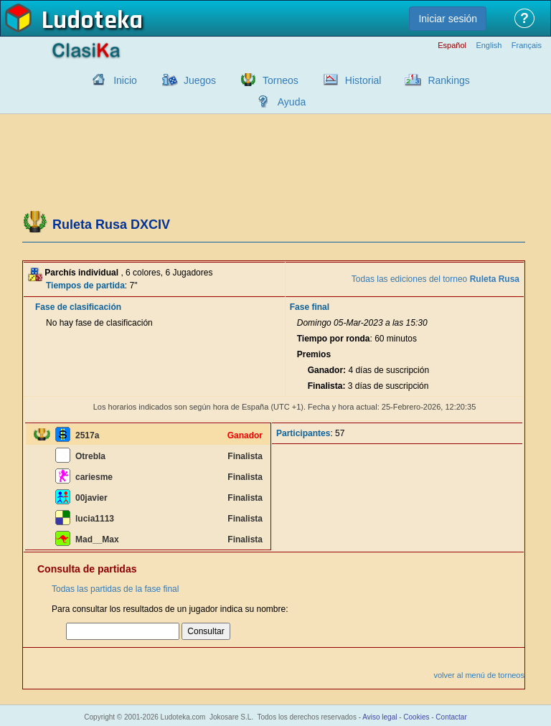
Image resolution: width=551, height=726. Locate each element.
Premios (314, 354)
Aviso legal (379, 717)
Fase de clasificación (78, 307)
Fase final (309, 307)
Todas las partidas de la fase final (115, 589)
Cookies (416, 717)
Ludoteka (92, 21)
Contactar (450, 717)
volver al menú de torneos (478, 675)
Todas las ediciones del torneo (435, 279)
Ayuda (292, 102)
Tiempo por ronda (333, 339)
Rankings (448, 80)
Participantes (303, 433)
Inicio (125, 80)
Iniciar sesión (447, 18)
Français (527, 46)
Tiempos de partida (85, 285)
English (488, 46)
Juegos (200, 80)
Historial (363, 80)
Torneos (280, 80)
